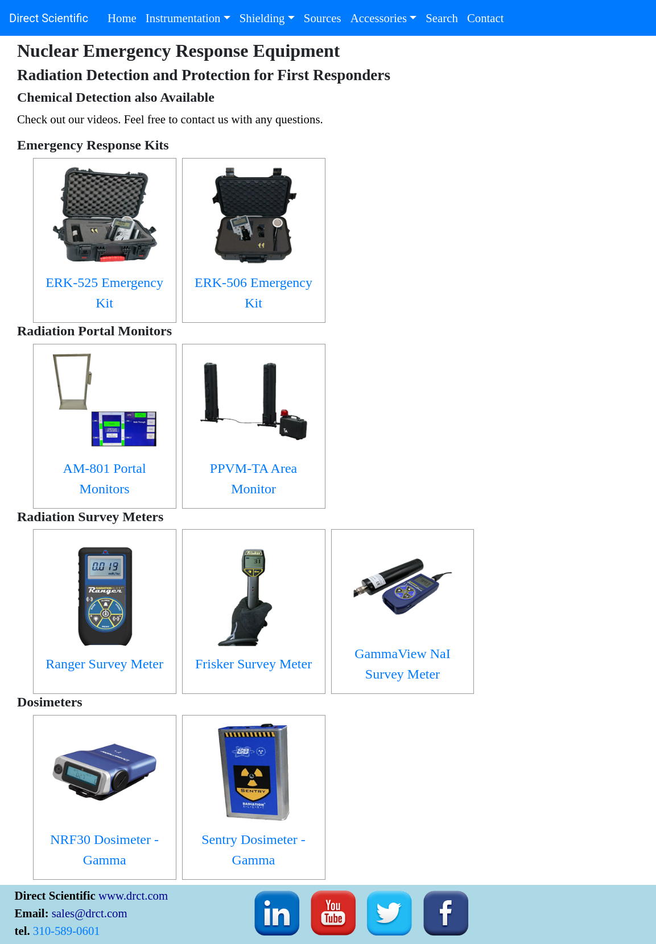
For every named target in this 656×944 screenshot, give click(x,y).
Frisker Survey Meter (253, 663)
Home (124, 16)
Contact (488, 16)
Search (444, 16)
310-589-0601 (66, 930)
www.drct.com (133, 894)
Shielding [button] (262, 17)
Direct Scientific (48, 18)
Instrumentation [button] (183, 17)
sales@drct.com (89, 913)
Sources (325, 16)
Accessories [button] (378, 17)
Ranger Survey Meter (104, 663)
